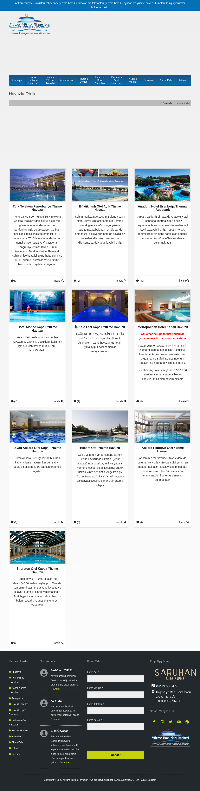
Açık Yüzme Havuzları (33, 80)
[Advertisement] (123, 41)
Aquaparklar (67, 80)
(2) (77, 401)
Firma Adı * (93, 672)
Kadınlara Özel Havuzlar (116, 80)
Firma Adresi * (94, 720)
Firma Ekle (166, 80)
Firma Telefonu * (95, 704)
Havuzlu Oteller (83, 80)
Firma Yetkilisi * (95, 688)
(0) (14, 280)
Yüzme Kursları (133, 80)
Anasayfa (17, 80)
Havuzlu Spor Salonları (100, 80)
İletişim (182, 80)
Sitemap (14, 754)
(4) (14, 401)
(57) (140, 280)
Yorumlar (150, 80)
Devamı (56, 689)
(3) (77, 280)
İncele (59, 280)
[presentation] (114, 740)
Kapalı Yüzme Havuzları (50, 80)
